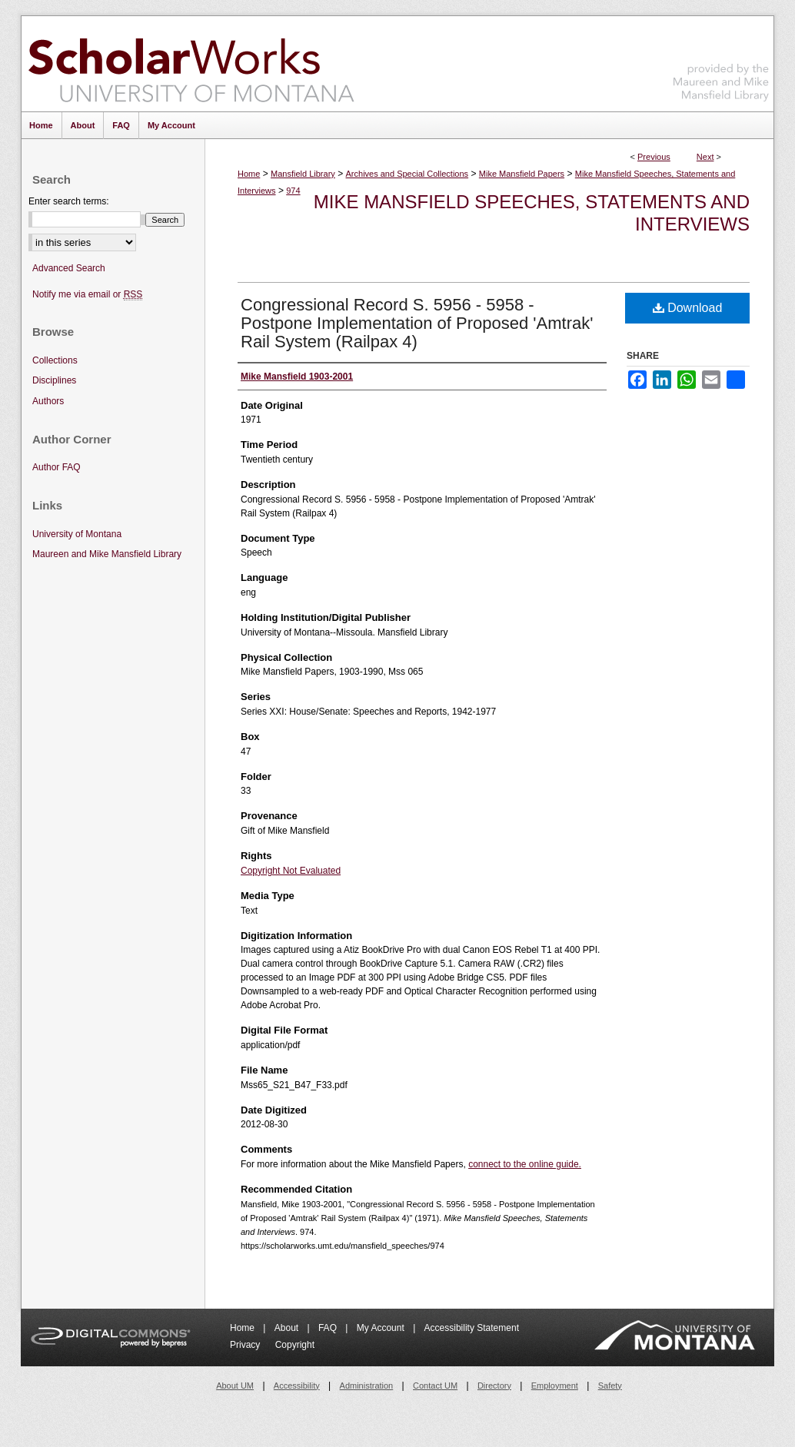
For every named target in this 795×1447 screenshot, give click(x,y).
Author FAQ (56, 467)
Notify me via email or (87, 294)
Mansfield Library (303, 173)
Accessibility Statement (471, 1328)
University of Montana (76, 534)
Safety (610, 1385)
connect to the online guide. (524, 1164)
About (287, 1328)
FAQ (328, 1328)
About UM (235, 1385)
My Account (382, 1328)
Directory (494, 1385)
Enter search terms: (68, 201)
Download (688, 307)
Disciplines (54, 380)
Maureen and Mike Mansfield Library (721, 61)
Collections (55, 360)
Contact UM (435, 1385)
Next (705, 156)
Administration (367, 1385)
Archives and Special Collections (407, 173)
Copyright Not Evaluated (291, 870)
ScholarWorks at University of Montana (191, 63)
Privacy (246, 1344)
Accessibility (297, 1385)
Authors (48, 401)
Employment (554, 1385)
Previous (653, 156)
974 (293, 190)
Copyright (294, 1344)
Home (249, 173)
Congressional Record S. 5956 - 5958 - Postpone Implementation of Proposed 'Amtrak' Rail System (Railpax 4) (417, 323)
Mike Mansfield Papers (521, 173)
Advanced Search (68, 268)
